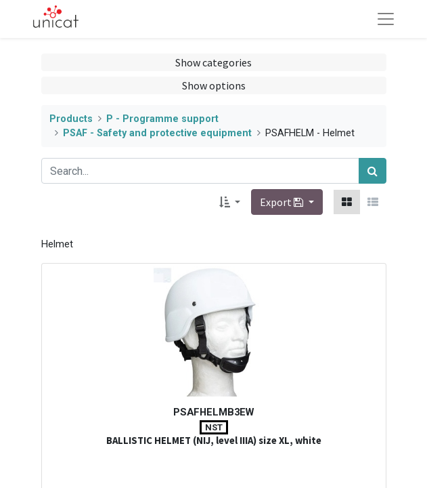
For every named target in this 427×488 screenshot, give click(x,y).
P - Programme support (162, 119)
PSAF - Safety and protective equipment (157, 133)
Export (282, 202)
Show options (214, 85)
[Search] (372, 171)
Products (71, 119)
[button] (229, 202)
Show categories (213, 62)
